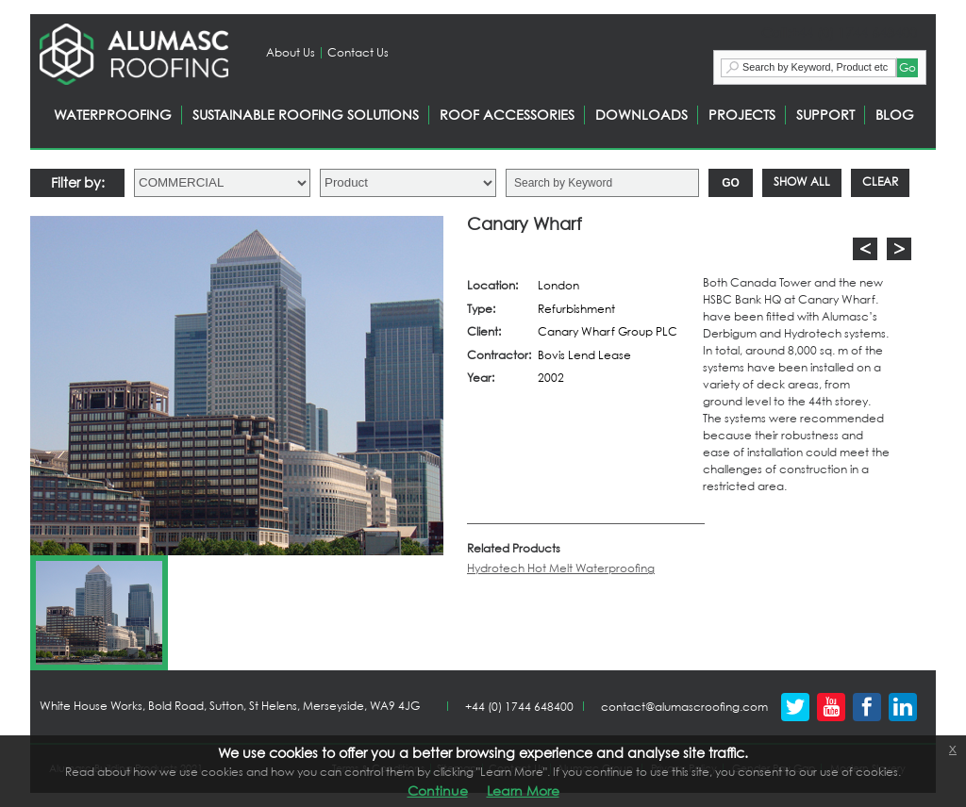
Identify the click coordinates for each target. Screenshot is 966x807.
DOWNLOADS (641, 115)
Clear (880, 181)
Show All (802, 181)
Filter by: (78, 182)
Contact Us (358, 52)
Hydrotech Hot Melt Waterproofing (561, 568)
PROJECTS (741, 115)
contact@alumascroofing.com (684, 707)
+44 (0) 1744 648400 (519, 707)
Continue (438, 790)
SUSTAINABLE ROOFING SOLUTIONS (305, 115)
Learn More (523, 790)
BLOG (894, 115)
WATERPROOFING (113, 115)
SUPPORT (825, 115)
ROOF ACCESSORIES (507, 115)
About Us (290, 52)
